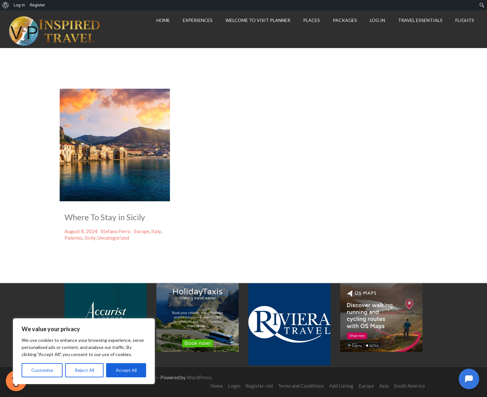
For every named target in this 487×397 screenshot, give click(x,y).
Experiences (198, 20)
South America (409, 386)
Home (163, 20)
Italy (156, 231)
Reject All (84, 370)
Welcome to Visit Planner (257, 20)
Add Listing (341, 386)
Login (234, 386)
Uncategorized (113, 238)
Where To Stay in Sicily (105, 217)
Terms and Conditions (301, 386)
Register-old (259, 386)
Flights (464, 20)
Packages (345, 20)
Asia (384, 386)
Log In (377, 20)
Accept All (126, 370)
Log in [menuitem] (19, 5)
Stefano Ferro (116, 231)
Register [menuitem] (37, 5)
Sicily (89, 238)
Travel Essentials (420, 20)
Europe (141, 231)
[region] (84, 351)
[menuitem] (5, 5)
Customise (42, 370)
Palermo (74, 238)
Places (311, 20)
